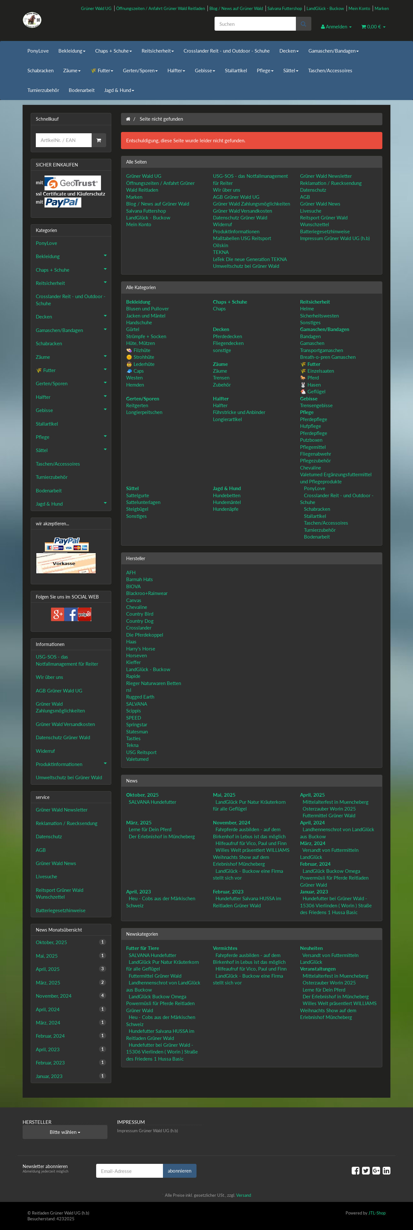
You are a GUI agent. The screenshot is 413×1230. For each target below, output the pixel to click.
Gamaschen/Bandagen (333, 51)
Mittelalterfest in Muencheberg (335, 802)
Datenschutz (313, 190)
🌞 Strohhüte (140, 357)
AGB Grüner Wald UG (236, 197)
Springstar (136, 724)
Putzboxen (311, 440)
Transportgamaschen (321, 350)
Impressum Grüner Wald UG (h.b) (335, 238)
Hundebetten (226, 495)
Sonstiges (310, 322)
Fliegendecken (228, 343)
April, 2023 (138, 891)
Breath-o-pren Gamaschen (328, 357)
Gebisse (205, 70)
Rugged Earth (140, 697)
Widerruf (222, 224)
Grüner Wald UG (96, 8)
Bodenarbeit (82, 90)
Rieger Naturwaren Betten (153, 683)
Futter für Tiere (142, 948)
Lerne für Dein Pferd (150, 829)
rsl (128, 690)
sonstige (222, 350)
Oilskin (220, 245)
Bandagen (310, 336)
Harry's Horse (140, 648)
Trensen (221, 377)
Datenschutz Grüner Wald (240, 217)
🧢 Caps (135, 371)
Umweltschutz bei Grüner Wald (246, 266)
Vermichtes (225, 948)
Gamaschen (312, 343)
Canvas (133, 600)
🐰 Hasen (310, 385)
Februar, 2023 (228, 891)
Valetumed (137, 759)
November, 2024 (231, 822)
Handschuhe (139, 322)
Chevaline (310, 467)
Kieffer (133, 662)
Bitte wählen (65, 1132)
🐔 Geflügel (313, 391)
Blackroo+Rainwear (146, 593)
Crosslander (138, 627)
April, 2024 (312, 822)
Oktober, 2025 (142, 795)
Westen (134, 377)
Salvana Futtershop (284, 8)
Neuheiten (311, 948)
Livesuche (310, 211)
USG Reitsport (141, 752)
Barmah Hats (139, 579)
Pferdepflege (313, 419)
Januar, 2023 (314, 891)
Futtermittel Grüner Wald (329, 815)
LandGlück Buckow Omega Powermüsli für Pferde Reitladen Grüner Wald (334, 878)
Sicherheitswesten (319, 315)
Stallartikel (236, 70)
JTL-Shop (377, 1212)
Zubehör (222, 385)
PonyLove (38, 51)
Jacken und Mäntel (146, 315)
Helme (307, 308)
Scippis (133, 710)
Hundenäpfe (225, 509)
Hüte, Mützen (140, 343)
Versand (243, 1195)
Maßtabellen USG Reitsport (242, 238)
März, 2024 (313, 843)
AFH (131, 572)
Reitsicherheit (158, 51)
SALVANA (136, 704)
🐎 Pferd (309, 377)
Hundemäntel (227, 502)
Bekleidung (72, 51)
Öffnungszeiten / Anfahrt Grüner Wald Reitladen (160, 8)
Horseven (136, 655)
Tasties (133, 738)
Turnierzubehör (43, 90)
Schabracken (40, 70)
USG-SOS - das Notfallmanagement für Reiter (67, 660)
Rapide (133, 676)
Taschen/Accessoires (330, 70)
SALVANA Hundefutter (152, 802)
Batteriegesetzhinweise (325, 231)
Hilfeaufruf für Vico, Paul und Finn (251, 843)
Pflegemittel (313, 447)
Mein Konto (359, 8)
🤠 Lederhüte (140, 364)
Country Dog (140, 621)
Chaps (219, 308)
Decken (289, 51)
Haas (131, 641)
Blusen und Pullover (147, 308)
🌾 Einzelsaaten (317, 371)
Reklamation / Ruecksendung (331, 183)
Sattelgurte (137, 495)
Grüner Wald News (320, 204)
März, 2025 (139, 822)
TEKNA (221, 252)
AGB (305, 197)
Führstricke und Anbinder (239, 412)
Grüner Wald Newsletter (326, 176)
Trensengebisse (316, 405)
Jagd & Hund (119, 90)
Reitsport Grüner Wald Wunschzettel (59, 893)
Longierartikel (227, 419)
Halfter (176, 70)
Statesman (137, 731)
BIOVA (133, 586)
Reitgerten (137, 405)
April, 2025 (312, 795)
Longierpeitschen (144, 412)
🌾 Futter (101, 70)
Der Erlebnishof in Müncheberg (162, 836)
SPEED (133, 718)
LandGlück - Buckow (325, 8)
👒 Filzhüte (138, 350)
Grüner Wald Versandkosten (242, 211)
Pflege (265, 70)
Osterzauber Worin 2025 (329, 809)
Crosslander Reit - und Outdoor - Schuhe (227, 51)
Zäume (72, 70)
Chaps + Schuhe (113, 51)
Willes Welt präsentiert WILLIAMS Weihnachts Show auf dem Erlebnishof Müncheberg (251, 857)
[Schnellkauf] (64, 140)
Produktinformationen (236, 231)
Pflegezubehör (315, 460)
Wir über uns (226, 190)
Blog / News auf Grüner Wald (236, 8)
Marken (382, 8)
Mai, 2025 (224, 795)
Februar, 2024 (315, 864)
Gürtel (132, 329)
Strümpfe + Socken (146, 336)
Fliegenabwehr (315, 454)
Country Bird (139, 614)
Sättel (290, 70)
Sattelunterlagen (143, 502)
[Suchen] (255, 24)
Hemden (135, 385)
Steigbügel (137, 509)
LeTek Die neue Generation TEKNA (250, 259)
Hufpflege (310, 426)
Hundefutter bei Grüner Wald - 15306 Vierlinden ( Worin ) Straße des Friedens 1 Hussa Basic (336, 905)
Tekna (132, 745)
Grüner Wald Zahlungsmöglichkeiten (251, 204)
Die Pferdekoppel (144, 635)
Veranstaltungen (318, 969)
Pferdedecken (227, 336)
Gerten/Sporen (140, 70)
